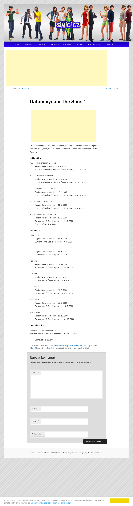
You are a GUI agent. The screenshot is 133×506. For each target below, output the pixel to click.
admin (32, 348)
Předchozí (107, 88)
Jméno (35, 408)
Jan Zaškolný (93, 453)
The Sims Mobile (94, 44)
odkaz (48, 348)
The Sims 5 (79, 44)
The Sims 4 (67, 44)
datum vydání (74, 346)
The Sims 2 (42, 44)
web (100, 453)
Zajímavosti (109, 44)
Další (117, 88)
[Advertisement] (56, 68)
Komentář (35, 372)
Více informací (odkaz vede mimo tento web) (51, 503)
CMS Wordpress (69, 453)
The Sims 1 (29, 44)
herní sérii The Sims (52, 453)
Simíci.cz (17, 44)
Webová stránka (38, 434)
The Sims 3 (54, 44)
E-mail (35, 421)
